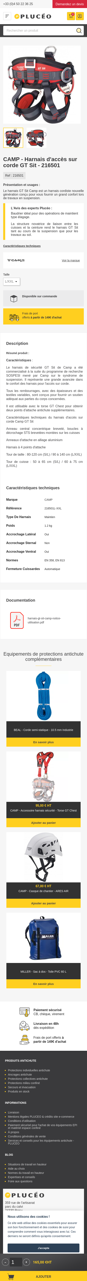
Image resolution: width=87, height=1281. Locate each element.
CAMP (48, 499)
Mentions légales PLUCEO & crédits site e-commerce (41, 1116)
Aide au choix (16, 1168)
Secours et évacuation (22, 1087)
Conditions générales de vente (27, 1136)
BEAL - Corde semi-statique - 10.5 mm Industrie (43, 730)
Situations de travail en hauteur (27, 1164)
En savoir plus (43, 742)
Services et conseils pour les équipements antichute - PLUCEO (41, 1142)
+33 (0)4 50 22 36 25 (18, 4)
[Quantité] (16, 1262)
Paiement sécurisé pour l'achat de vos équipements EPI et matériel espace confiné (42, 1126)
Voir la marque (71, 260)
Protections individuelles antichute (29, 1070)
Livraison (13, 1112)
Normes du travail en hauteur (26, 1172)
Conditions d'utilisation (22, 1120)
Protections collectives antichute (28, 1078)
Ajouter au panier (43, 822)
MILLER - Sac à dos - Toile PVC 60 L (43, 971)
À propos (13, 1132)
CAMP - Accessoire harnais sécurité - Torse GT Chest (43, 810)
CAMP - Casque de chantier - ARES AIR (43, 891)
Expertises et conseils (21, 1177)
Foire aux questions (20, 1181)
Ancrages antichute (20, 1074)
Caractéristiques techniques (22, 246)
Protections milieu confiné (24, 1083)
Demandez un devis (70, 4)
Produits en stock (18, 1091)
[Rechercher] (43, 30)
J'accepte (43, 1248)
